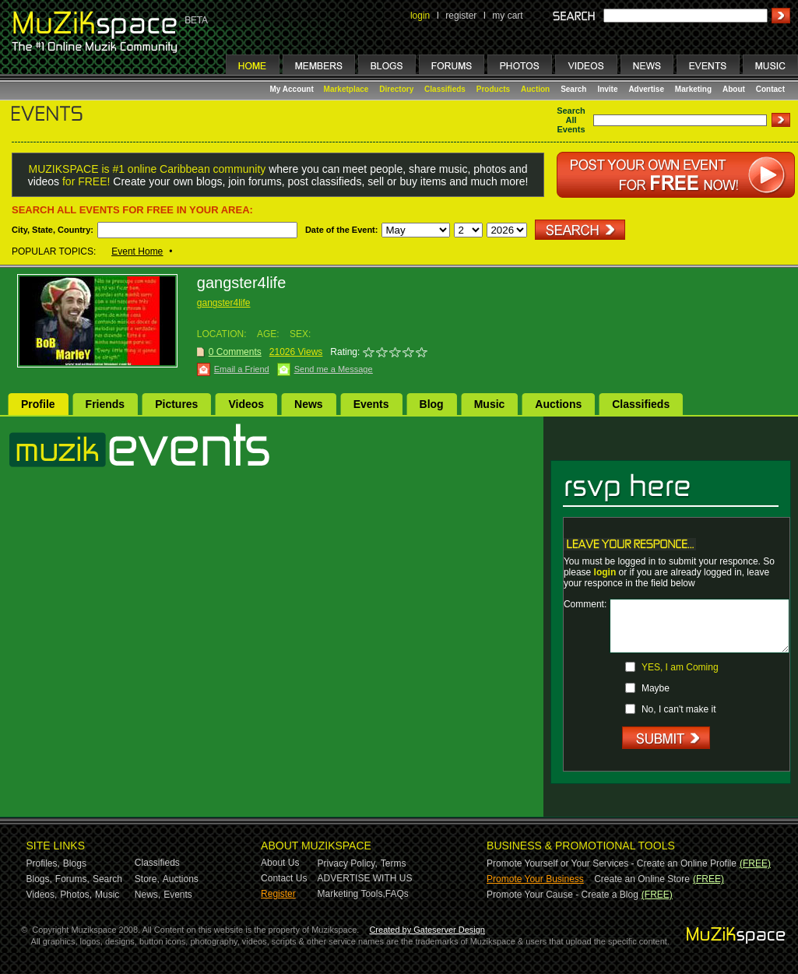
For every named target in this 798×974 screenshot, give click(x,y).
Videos (246, 404)
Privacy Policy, (348, 863)
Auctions (558, 404)
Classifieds (445, 89)
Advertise (646, 89)
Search (573, 89)
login (420, 15)
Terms (393, 863)
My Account (293, 89)
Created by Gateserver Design (427, 929)
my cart (507, 15)
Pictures (176, 404)
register (460, 15)
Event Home (137, 251)
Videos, (42, 894)
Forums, (72, 879)
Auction (535, 89)
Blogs (74, 863)
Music (489, 404)
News (308, 404)
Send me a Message (333, 369)
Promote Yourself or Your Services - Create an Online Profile (611, 863)
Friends (105, 404)
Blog (432, 404)
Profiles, (43, 863)
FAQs (397, 893)
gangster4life (224, 302)
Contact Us (284, 878)
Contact (770, 89)
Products (493, 89)
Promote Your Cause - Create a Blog (562, 894)
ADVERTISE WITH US (365, 878)
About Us (280, 862)
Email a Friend (241, 369)
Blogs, (39, 879)
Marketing (693, 89)
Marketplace (346, 89)
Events (371, 404)
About (733, 89)
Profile (38, 404)
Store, (147, 879)
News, (147, 894)
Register (278, 893)
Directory (396, 89)
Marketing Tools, (351, 893)
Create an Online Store (642, 879)
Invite (607, 89)
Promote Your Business (535, 879)
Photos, (76, 894)
